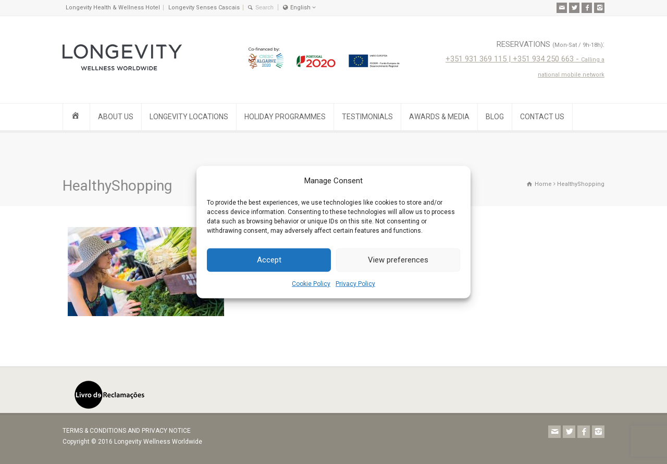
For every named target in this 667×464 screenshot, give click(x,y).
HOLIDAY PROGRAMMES (285, 116)
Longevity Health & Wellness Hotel (113, 7)
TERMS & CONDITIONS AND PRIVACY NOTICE (127, 430)
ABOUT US (115, 116)
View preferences (398, 260)
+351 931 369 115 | (479, 59)
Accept (269, 260)
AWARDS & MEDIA (439, 116)
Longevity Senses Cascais (204, 7)
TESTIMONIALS (367, 116)
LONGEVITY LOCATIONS (189, 116)
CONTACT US (542, 116)
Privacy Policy (355, 283)
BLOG (495, 116)
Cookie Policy (311, 283)
